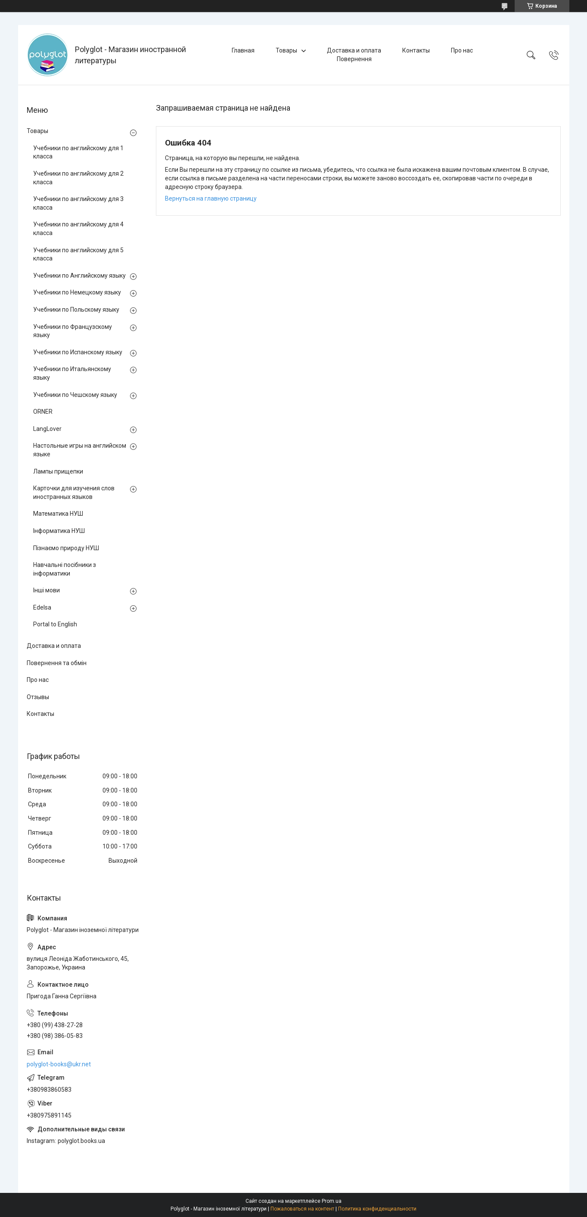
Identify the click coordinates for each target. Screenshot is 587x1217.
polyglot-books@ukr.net (59, 1064)
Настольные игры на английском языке (79, 450)
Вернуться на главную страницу (211, 198)
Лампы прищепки (58, 471)
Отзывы (38, 697)
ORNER (43, 411)
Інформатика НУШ (59, 530)
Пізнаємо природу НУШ (66, 548)
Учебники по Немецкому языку (77, 292)
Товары (286, 50)
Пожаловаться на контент (302, 1209)
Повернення (354, 59)
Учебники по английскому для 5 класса (78, 254)
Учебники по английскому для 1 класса (78, 152)
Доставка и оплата (354, 50)
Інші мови (46, 590)
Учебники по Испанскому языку (77, 352)
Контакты (416, 50)
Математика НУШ (58, 513)
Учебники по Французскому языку (72, 331)
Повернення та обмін (57, 663)
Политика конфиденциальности (377, 1209)
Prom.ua (332, 1201)
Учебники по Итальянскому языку (72, 373)
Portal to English (55, 624)
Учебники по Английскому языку (79, 275)
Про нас (462, 50)
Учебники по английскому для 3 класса (78, 203)
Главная (243, 50)
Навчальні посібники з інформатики (64, 569)
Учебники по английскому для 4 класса (78, 228)
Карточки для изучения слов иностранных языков (74, 492)
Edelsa (42, 607)
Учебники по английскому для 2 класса (78, 178)
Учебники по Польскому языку (76, 309)
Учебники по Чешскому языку (75, 394)
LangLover (47, 428)
